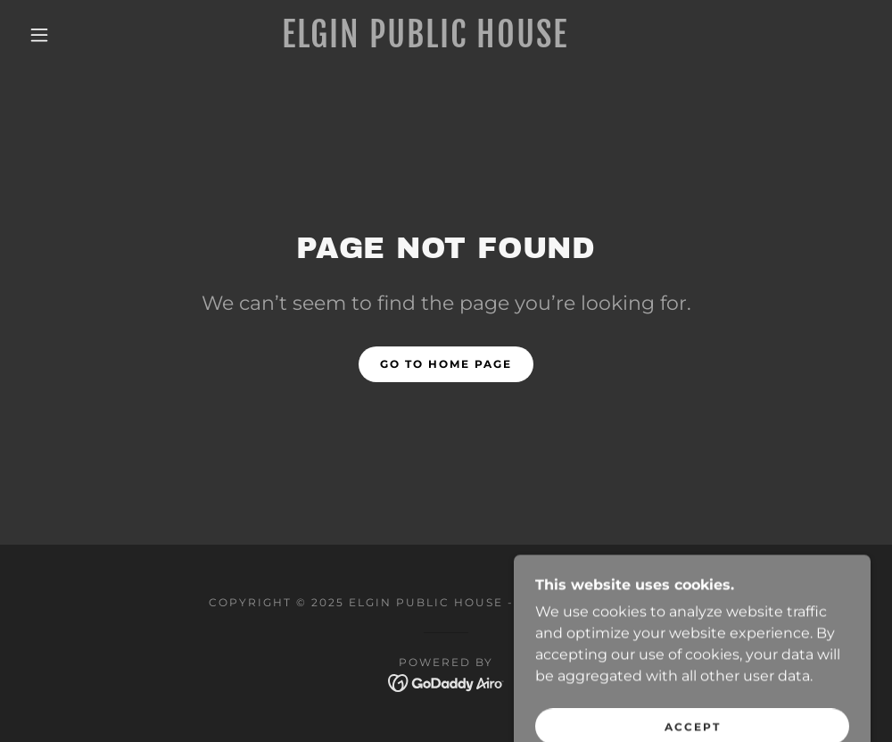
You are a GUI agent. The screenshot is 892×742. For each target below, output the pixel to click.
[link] (424, 42)
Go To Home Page (446, 364)
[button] (42, 35)
